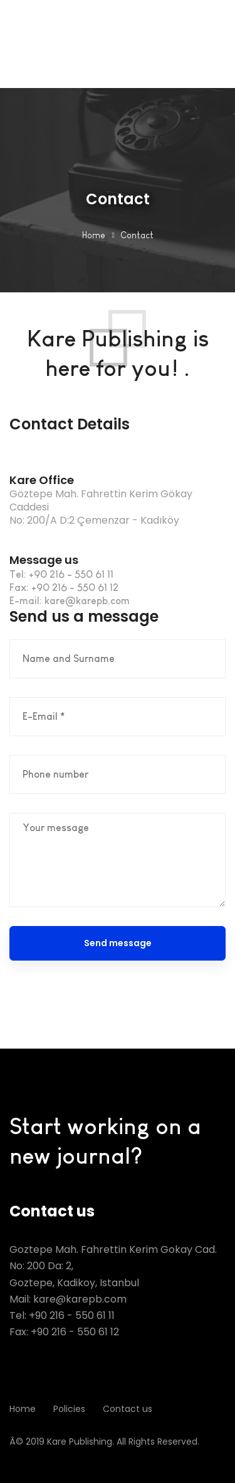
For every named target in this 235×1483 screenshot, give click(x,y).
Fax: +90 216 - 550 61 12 (64, 1332)
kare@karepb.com (87, 600)
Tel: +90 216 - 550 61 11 (62, 1315)
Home (93, 235)
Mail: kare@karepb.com (68, 1299)
